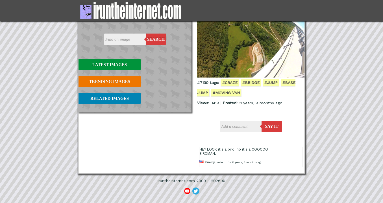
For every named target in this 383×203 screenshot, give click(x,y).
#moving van (226, 93)
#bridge (251, 82)
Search (156, 39)
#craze (230, 82)
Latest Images (109, 64)
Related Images (109, 98)
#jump (271, 82)
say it (271, 126)
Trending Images (109, 81)
